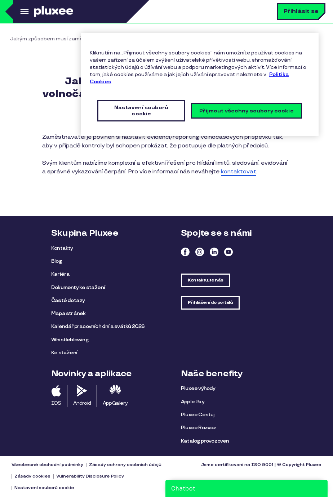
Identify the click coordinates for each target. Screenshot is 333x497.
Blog (56, 261)
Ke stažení (64, 353)
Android (82, 403)
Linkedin (214, 252)
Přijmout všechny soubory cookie (246, 111)
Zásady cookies (32, 476)
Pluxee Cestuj (198, 415)
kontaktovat (238, 171)
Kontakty (62, 248)
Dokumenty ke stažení (78, 287)
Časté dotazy (68, 300)
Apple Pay (192, 402)
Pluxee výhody (198, 388)
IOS (56, 403)
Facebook (185, 252)
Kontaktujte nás (205, 280)
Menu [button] (23, 11)
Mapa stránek (68, 313)
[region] (200, 84)
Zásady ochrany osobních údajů (125, 464)
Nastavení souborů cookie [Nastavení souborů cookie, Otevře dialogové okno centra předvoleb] (141, 111)
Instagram (199, 252)
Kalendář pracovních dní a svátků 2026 (98, 326)
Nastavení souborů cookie (44, 488)
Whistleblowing (69, 340)
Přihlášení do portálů (210, 302)
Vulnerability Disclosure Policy (90, 476)
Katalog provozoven (205, 441)
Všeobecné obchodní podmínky (47, 464)
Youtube (228, 252)
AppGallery (115, 403)
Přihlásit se (301, 11)
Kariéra (60, 274)
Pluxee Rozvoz (198, 428)
